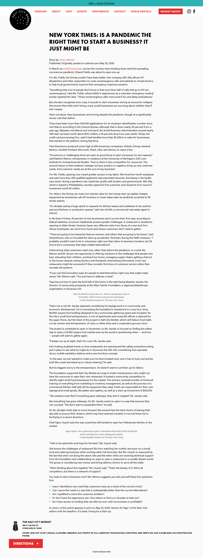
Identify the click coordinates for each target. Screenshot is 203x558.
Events (82, 11)
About (56, 11)
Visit (69, 11)
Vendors (40, 11)
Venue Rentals (141, 11)
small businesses (72, 68)
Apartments (100, 11)
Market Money (170, 11)
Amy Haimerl (67, 59)
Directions (23, 543)
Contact (120, 11)
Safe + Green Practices (101, 3)
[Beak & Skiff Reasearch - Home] (20, 19)
